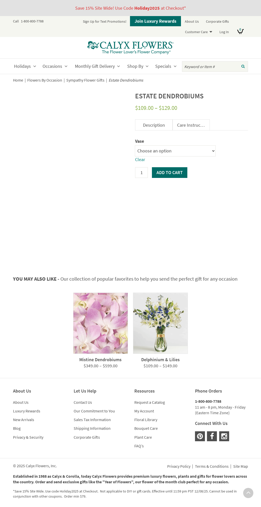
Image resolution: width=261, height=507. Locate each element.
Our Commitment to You (94, 410)
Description (154, 125)
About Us (192, 21)
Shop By (135, 66)
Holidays (22, 66)
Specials (163, 66)
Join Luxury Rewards (155, 21)
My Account (144, 410)
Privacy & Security (28, 437)
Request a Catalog (149, 402)
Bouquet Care (146, 428)
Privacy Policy (178, 466)
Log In (224, 32)
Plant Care (143, 437)
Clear (140, 159)
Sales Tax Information (92, 419)
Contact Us (83, 402)
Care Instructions (193, 125)
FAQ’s (139, 445)
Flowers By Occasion (44, 80)
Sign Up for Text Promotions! (104, 21)
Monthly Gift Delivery (95, 66)
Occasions (52, 66)
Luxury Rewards (26, 410)
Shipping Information (92, 428)
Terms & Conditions (212, 466)
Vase (139, 141)
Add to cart (169, 172)
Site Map (240, 466)
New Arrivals (23, 419)
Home (18, 80)
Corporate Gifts (217, 21)
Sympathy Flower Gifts (85, 80)
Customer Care (196, 32)
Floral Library (145, 419)
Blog (17, 428)
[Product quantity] (141, 172)
